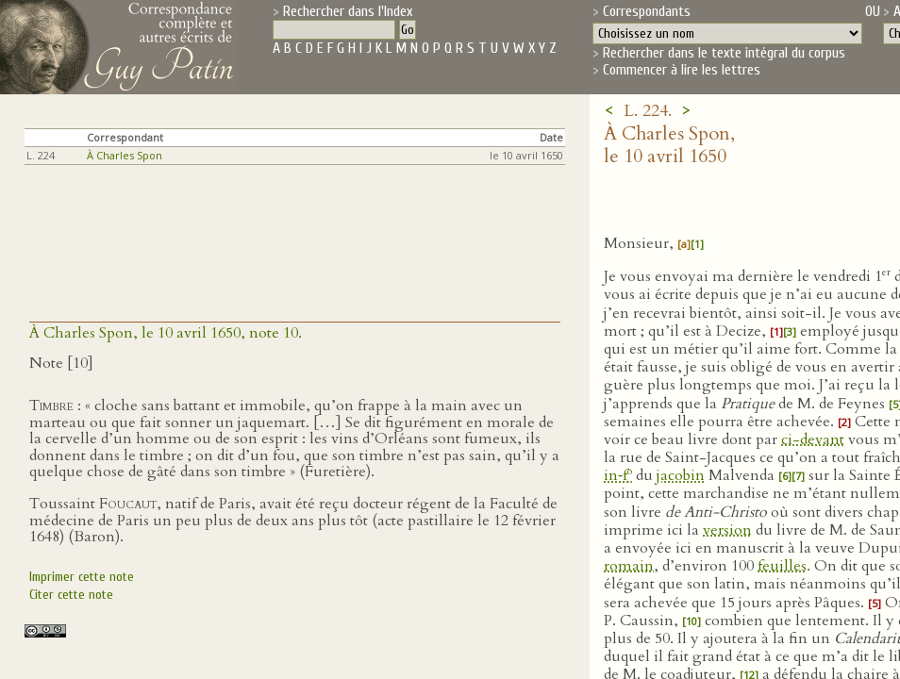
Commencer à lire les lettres (681, 69)
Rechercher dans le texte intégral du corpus (724, 52)
